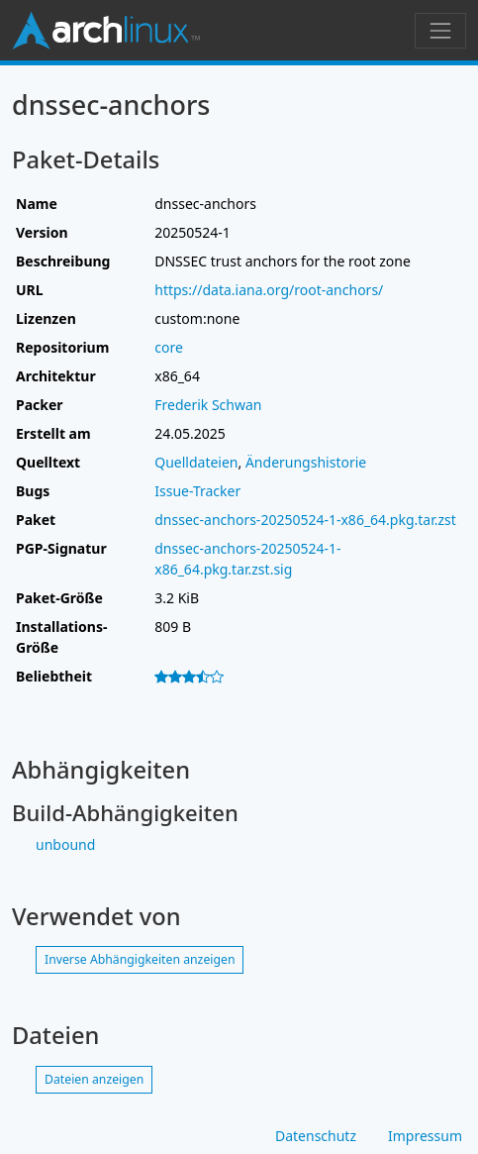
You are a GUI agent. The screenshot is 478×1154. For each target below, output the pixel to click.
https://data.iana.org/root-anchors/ (268, 289)
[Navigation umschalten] (440, 31)
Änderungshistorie (305, 462)
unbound (65, 844)
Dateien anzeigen (94, 1079)
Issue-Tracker (197, 490)
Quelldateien (196, 462)
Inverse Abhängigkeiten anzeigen (140, 959)
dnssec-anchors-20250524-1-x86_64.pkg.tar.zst (305, 519)
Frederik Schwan (207, 404)
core (168, 347)
